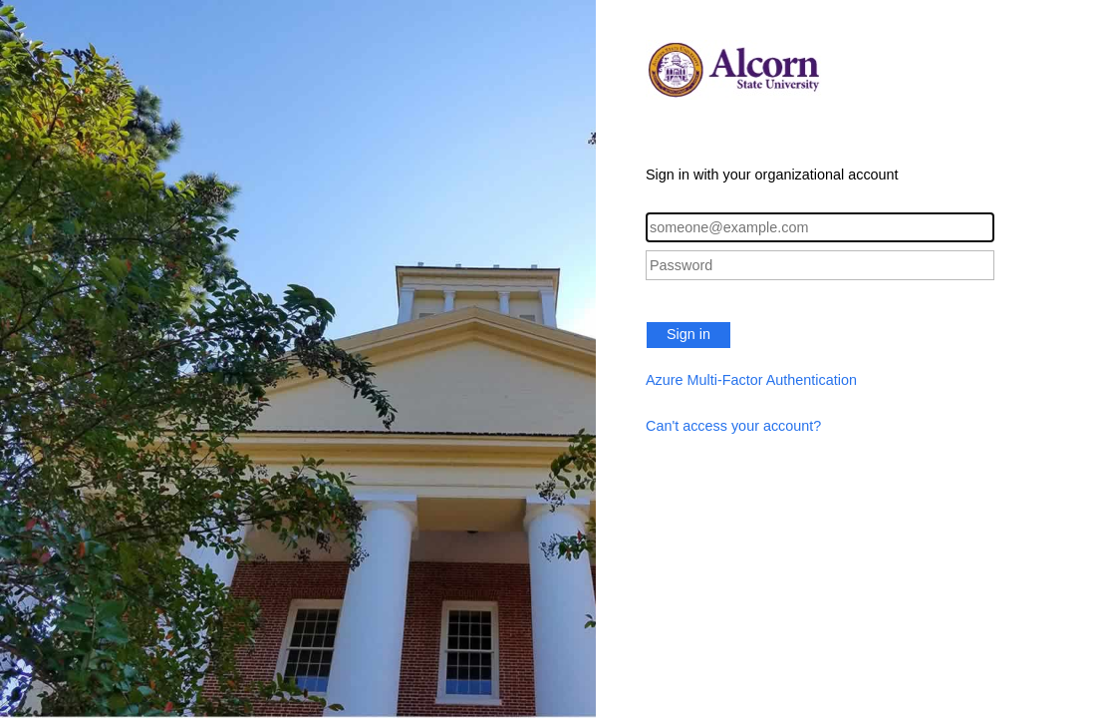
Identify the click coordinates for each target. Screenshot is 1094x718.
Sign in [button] (688, 334)
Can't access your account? (733, 426)
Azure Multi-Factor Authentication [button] (751, 380)
